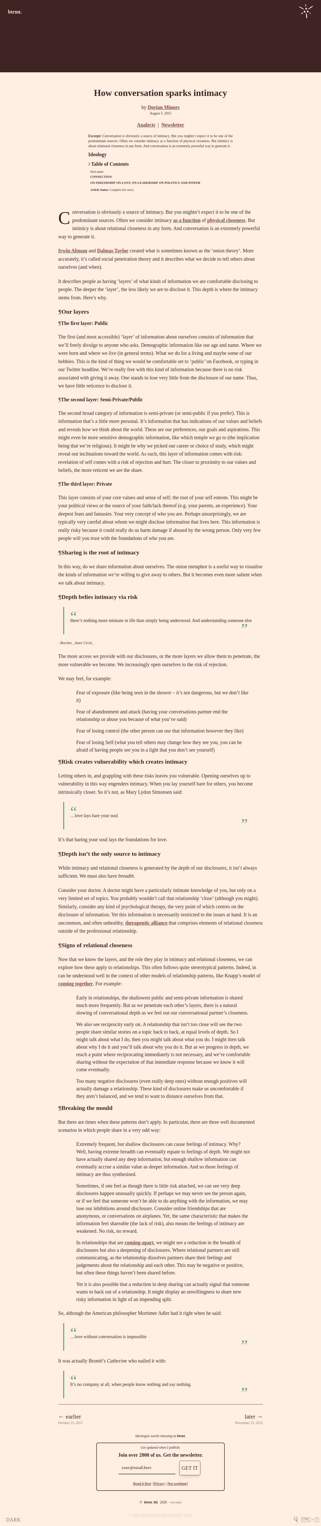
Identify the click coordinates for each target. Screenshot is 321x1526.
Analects (146, 125)
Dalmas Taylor (112, 250)
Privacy (159, 1484)
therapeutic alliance (146, 923)
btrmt (181, 1436)
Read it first (142, 1484)
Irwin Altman (72, 250)
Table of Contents (108, 164)
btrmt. (15, 12)
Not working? (177, 1484)
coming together (75, 983)
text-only (176, 1502)
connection (101, 177)
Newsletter (172, 125)
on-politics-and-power (179, 183)
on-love (123, 183)
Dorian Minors (164, 107)
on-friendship (102, 183)
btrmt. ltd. (151, 1502)
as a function (187, 220)
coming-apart (139, 1242)
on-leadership (145, 183)
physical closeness (226, 220)
